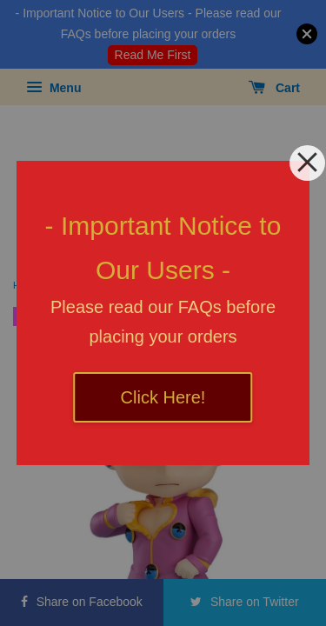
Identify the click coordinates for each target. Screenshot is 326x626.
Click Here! (163, 397)
